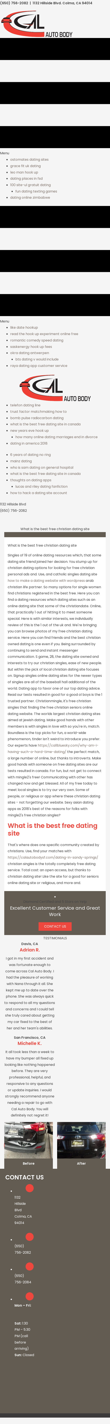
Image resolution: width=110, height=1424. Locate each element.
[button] (55, 926)
